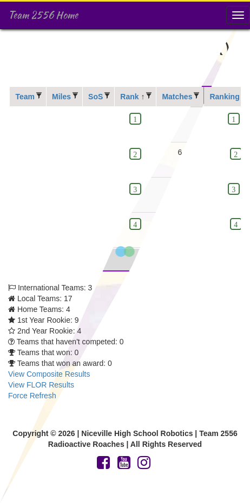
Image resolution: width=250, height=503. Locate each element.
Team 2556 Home (43, 15)
